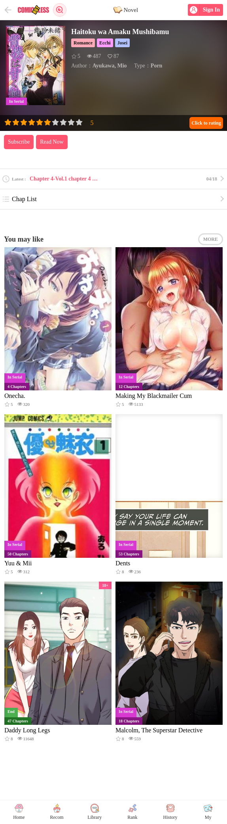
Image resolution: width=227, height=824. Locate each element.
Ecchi (105, 43)
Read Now (52, 142)
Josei (122, 43)
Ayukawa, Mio (110, 66)
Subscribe (19, 142)
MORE (210, 239)
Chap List (19, 199)
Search (59, 10)
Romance (83, 43)
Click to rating (206, 123)
